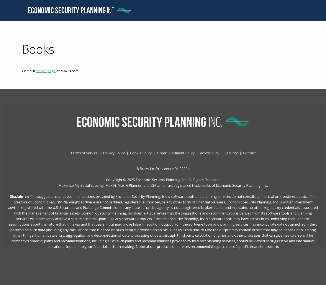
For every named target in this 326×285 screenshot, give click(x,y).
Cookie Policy (141, 154)
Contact (249, 154)
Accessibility (209, 154)
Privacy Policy (114, 154)
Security (231, 154)
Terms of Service (84, 154)
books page (46, 71)
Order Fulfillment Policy (176, 154)
